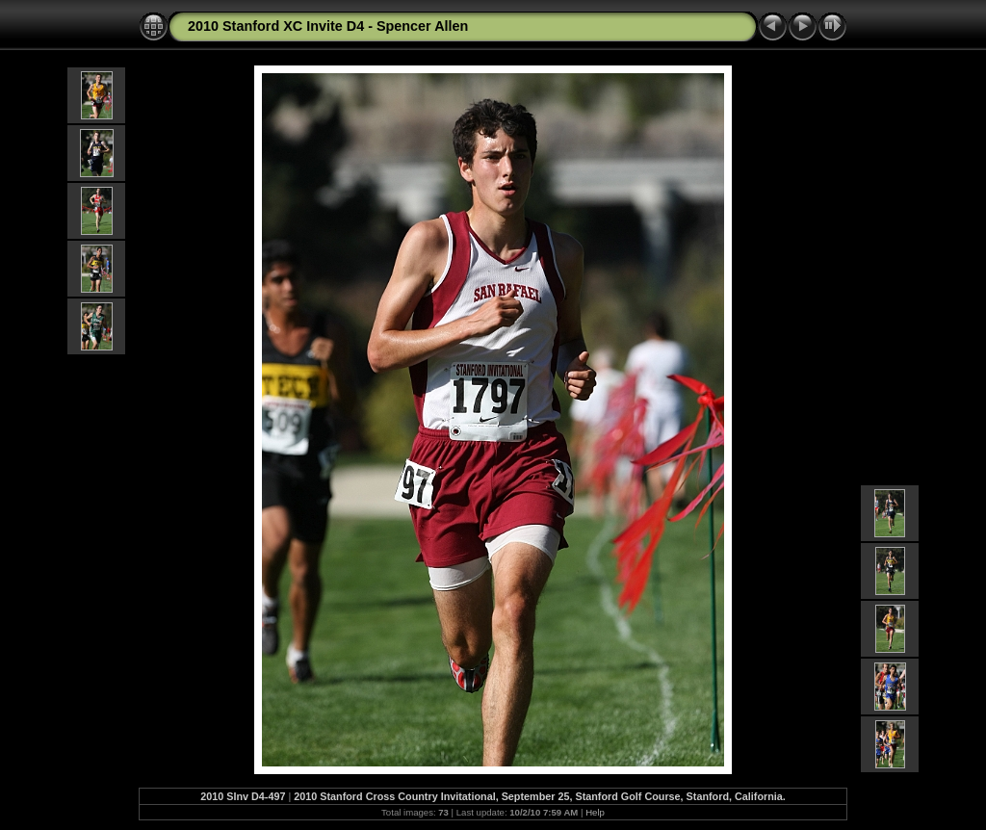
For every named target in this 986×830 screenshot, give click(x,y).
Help (595, 812)
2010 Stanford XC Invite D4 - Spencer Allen (328, 26)
